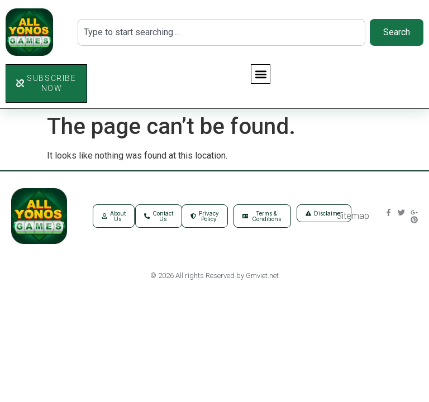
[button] (260, 74)
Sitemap (352, 215)
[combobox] (221, 32)
